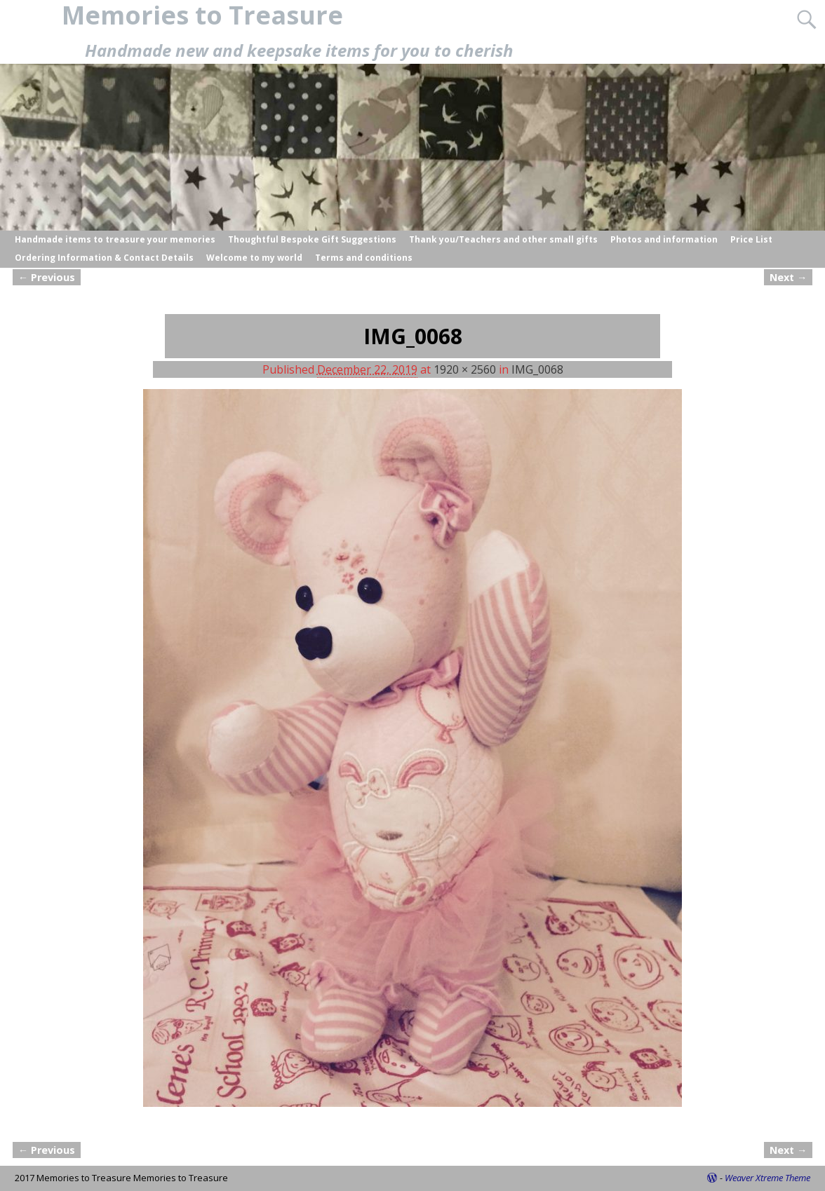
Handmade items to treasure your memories (115, 239)
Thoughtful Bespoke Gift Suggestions (312, 239)
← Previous (46, 277)
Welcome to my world (254, 258)
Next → (788, 277)
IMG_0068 (537, 369)
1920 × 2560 (465, 369)
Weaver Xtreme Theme (767, 1177)
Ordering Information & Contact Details (104, 258)
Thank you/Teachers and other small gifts (503, 239)
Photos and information (664, 239)
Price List (751, 239)
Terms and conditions (363, 258)
